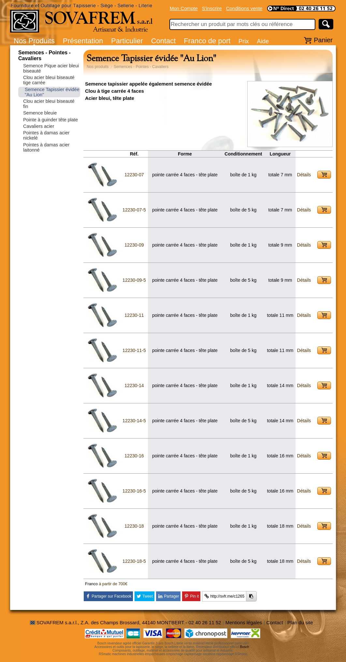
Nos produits (97, 66)
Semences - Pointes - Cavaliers (141, 66)
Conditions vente (244, 8)
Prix (243, 41)
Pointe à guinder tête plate (50, 119)
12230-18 (134, 526)
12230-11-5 (134, 350)
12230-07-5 (134, 209)
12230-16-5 (134, 490)
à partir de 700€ (113, 584)
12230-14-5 (134, 420)
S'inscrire (212, 8)
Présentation (83, 41)
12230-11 (134, 315)
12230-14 (134, 385)
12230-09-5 (134, 280)
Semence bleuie (40, 112)
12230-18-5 (134, 561)
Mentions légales (243, 622)
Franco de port (207, 41)
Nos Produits (34, 41)
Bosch (244, 647)
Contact (163, 41)
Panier (323, 40)
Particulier (127, 41)
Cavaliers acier (38, 126)
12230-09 (134, 245)
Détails (304, 174)
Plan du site (300, 622)
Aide (263, 41)
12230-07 (134, 174)
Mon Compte (184, 8)
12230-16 (134, 455)
